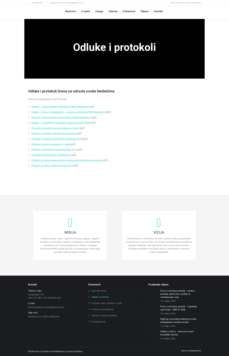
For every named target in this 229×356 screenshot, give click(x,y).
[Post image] (153, 293)
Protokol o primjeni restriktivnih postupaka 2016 (56, 138)
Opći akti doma (99, 290)
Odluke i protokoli (100, 297)
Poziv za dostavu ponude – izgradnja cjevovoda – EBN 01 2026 (178, 308)
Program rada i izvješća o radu (107, 303)
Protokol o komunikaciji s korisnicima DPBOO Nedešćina (61, 117)
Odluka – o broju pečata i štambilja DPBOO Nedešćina (60, 106)
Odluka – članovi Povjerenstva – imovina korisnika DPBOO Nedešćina (68, 112)
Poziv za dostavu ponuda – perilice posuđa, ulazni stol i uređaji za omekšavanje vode (177, 293)
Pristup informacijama (102, 309)
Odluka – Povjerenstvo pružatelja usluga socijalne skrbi (60, 122)
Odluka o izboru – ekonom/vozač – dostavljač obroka (177, 333)
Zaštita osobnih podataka (104, 315)
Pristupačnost (98, 321)
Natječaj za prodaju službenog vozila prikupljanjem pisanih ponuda (178, 320)
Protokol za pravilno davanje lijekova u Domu (55, 128)
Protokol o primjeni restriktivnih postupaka (53, 133)
